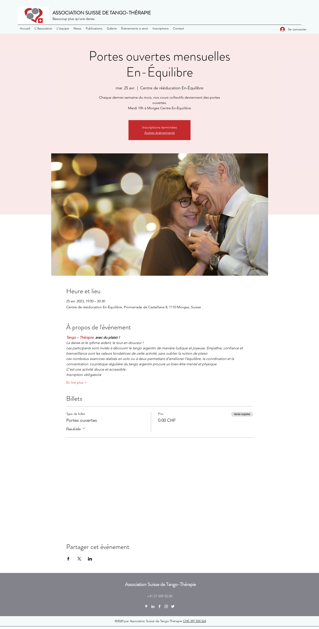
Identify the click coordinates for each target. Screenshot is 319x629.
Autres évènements (159, 133)
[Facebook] (159, 606)
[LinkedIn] (153, 606)
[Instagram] (166, 606)
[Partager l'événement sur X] (79, 559)
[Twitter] (173, 606)
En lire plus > (76, 382)
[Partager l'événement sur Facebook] (68, 559)
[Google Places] (146, 606)
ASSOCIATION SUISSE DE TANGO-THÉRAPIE (102, 12)
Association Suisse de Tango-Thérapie (160, 584)
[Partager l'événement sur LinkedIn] (90, 559)
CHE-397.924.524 (194, 621)
